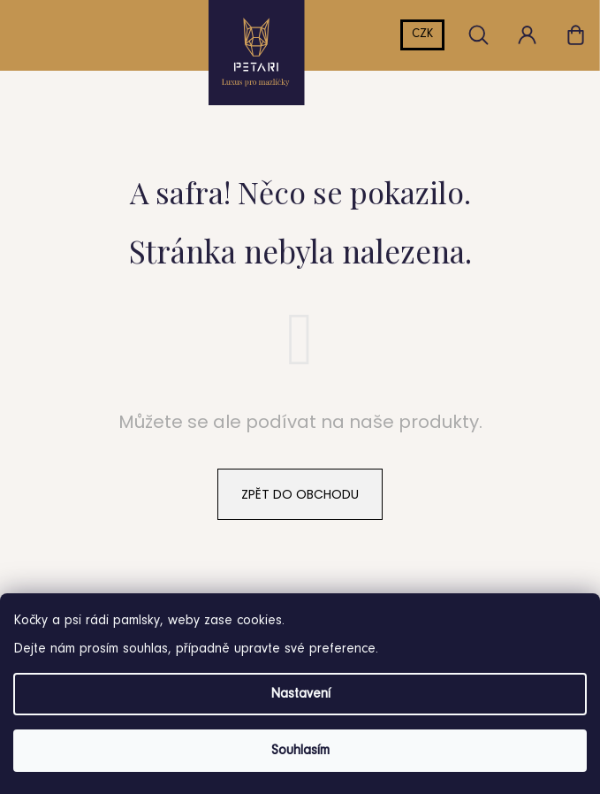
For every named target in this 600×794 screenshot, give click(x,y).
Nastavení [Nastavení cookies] (300, 694)
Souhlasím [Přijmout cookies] (300, 751)
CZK (422, 34)
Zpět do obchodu (300, 494)
